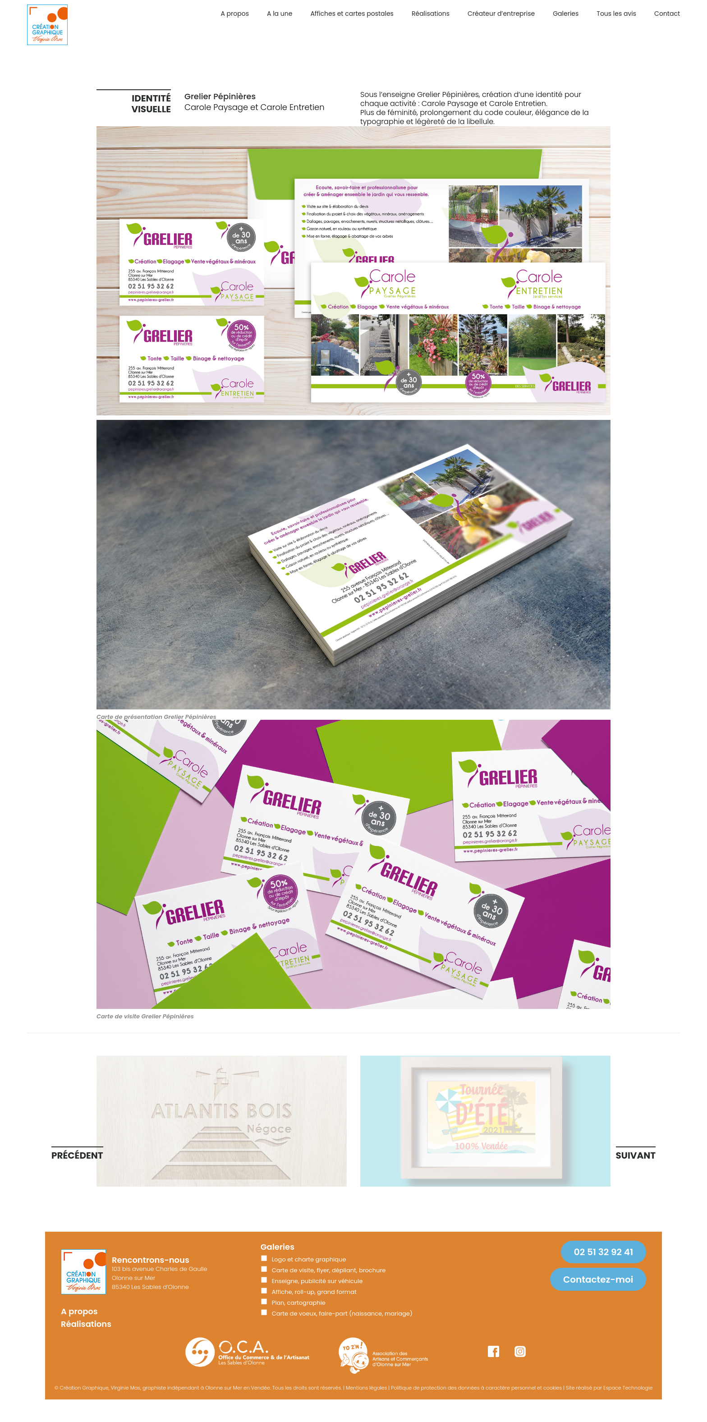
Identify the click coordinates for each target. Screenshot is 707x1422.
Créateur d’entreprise (501, 13)
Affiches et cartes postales (352, 13)
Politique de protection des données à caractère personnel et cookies (476, 1387)
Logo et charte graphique (309, 1259)
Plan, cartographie (299, 1302)
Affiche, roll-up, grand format (314, 1292)
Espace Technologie (627, 1387)
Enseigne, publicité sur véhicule (317, 1281)
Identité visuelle (151, 103)
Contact (667, 13)
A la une (279, 13)
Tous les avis (616, 13)
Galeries (565, 13)
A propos (234, 13)
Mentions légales (366, 1387)
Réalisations (431, 13)
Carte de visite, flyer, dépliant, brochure (329, 1270)
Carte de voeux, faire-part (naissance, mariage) (342, 1313)
